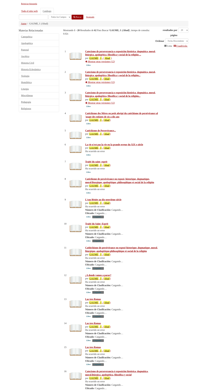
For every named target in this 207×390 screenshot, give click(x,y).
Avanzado (90, 17)
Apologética (27, 43)
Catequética (26, 36)
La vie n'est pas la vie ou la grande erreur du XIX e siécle (114, 151)
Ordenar (159, 41)
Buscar (77, 17)
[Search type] (60, 17)
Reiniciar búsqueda (29, 4)
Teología (25, 76)
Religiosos (26, 108)
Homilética (26, 82)
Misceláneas (27, 95)
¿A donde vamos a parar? (98, 302)
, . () (100, 78)
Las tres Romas (93, 326)
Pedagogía (26, 102)
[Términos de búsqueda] (33, 17)
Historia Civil (27, 63)
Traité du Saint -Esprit (96, 250)
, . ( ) (100, 58)
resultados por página (170, 32)
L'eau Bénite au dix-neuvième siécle (103, 226)
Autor (23, 23)
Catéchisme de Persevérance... (100, 130)
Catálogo (47, 11)
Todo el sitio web (29, 11)
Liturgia (25, 89)
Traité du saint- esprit (96, 175)
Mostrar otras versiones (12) (100, 61)
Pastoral (25, 50)
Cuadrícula (181, 46)
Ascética (25, 56)
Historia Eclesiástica (31, 69)
